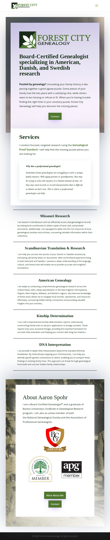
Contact (55, 116)
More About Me (55, 495)
